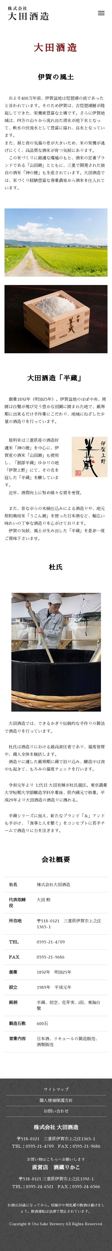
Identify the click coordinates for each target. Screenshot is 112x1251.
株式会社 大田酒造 (28, 13)
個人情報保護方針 (56, 1100)
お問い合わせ (56, 1111)
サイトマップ (56, 1089)
